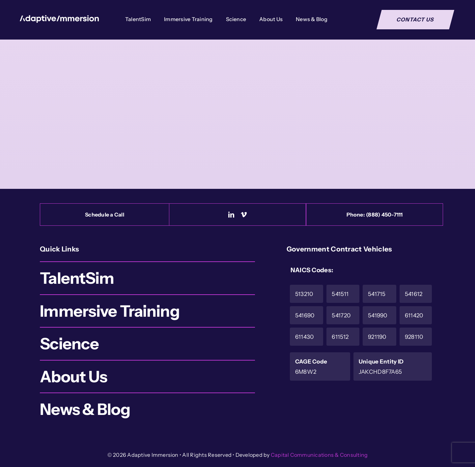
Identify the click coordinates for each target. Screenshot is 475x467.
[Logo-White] (59, 18)
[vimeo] (244, 215)
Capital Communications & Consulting (319, 455)
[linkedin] (231, 215)
